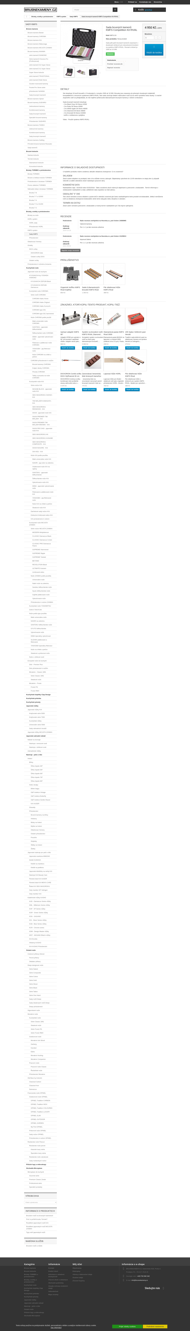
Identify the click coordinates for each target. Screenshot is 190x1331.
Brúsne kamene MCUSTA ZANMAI (40, 48)
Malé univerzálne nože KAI (41, 459)
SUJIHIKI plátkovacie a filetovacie (39, 641)
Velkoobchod (53, 1291)
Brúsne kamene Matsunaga (37, 44)
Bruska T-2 (33, 208)
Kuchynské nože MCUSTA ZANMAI (38, 524)
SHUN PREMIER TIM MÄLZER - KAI (40, 418)
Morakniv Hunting (37, 1055)
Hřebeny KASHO (35, 943)
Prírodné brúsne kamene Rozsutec (40, 144)
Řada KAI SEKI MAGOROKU (39, 886)
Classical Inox (34, 1085)
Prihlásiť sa (132, 2)
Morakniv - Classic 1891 (37, 672)
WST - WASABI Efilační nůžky (39, 935)
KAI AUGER (35, 804)
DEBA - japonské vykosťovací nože (42, 338)
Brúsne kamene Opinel (36, 99)
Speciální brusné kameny (38, 117)
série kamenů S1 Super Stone (39, 69)
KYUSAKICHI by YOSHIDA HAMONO (38, 277)
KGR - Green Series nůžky (38, 913)
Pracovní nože (34, 1063)
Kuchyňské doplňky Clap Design (38, 695)
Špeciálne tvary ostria (38, 1153)
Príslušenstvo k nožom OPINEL (40, 1138)
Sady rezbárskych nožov (37, 1161)
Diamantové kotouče (36, 163)
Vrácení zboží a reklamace (58, 1280)
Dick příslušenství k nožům (38, 668)
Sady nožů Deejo (35, 999)
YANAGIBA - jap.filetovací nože (41, 350)
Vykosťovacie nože (39, 598)
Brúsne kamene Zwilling (36, 140)
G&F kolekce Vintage (38, 792)
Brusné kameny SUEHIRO (37, 102)
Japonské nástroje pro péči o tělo (39, 852)
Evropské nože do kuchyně (37, 661)
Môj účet (77, 1264)
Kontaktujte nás (145, 2)
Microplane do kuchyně (36, 1172)
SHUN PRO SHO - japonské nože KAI (42, 430)
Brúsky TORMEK (34, 174)
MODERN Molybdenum (40, 532)
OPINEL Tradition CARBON (40, 1100)
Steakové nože (36, 679)
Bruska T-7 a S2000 (36, 196)
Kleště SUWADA (35, 860)
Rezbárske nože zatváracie (38, 1157)
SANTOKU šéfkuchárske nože (41, 625)
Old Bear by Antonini (35, 1078)
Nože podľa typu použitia (38, 613)
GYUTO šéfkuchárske (38, 628)
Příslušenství (33, 238)
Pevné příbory (34, 958)
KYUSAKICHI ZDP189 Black (41, 281)
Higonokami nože (34, 1010)
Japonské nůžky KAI (35, 710)
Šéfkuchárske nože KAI (40, 478)
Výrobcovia (32, 1195)
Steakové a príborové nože (40, 653)
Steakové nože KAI (39, 508)
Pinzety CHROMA (38, 372)
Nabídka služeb (34, 1241)
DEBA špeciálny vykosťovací (41, 636)
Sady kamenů (32, 148)
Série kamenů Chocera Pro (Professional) (38, 60)
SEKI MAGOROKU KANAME (42, 438)
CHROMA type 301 (39, 310)
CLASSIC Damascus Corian (42, 540)
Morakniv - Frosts (35, 683)
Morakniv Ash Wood (38, 1040)
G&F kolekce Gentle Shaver (40, 800)
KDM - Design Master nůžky (39, 931)
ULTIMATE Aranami (39, 568)
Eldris (33, 1052)
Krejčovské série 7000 (37, 717)
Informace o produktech (40, 1211)
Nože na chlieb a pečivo (39, 649)
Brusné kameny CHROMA (37, 36)
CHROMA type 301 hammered (43, 314)
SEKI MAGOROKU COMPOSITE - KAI (39, 443)
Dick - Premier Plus (36, 664)
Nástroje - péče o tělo (34, 755)
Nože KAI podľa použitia (39, 455)
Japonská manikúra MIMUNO (39, 856)
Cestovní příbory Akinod (36, 954)
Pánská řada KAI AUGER (38, 879)
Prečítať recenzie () (114, 64)
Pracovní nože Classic (38, 1067)
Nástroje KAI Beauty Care (38, 875)
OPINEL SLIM (36, 1116)
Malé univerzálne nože (39, 617)
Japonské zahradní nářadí (36, 736)
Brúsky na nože (33, 215)
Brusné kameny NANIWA (36, 51)
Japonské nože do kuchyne (37, 272)
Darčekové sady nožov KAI (40, 511)
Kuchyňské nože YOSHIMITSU (40, 606)
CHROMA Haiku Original (41, 302)
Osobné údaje (78, 1277)
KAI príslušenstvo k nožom (40, 519)
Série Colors (33, 976)
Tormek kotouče (33, 159)
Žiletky (33, 849)
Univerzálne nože (38, 580)
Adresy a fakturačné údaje (82, 1274)
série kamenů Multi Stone (38, 80)
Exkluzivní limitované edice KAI (42, 515)
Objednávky (77, 1268)
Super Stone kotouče (36, 72)
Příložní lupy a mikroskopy (36, 1164)
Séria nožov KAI (36, 385)
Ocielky (30, 245)
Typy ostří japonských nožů (35, 1232)
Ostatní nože (31, 950)
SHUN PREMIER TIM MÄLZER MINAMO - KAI (41, 424)
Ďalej (100, 72)
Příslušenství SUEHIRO (37, 121)
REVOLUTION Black (39, 565)
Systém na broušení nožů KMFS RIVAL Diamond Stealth (92, 334)
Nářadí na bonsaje (34, 740)
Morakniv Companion (38, 1059)
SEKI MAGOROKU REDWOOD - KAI (39, 408)
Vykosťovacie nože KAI (40, 482)
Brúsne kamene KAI (35, 40)
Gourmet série (34, 1176)
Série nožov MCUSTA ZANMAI (41, 529)
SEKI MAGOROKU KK (40, 434)
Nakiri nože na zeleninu (40, 583)
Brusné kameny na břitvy (39, 815)
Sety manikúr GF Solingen (38, 890)
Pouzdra (34, 837)
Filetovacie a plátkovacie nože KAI (42, 493)
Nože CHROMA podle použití (41, 317)
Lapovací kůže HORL (112, 374)
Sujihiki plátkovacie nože (41, 595)
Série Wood (33, 984)
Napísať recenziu (113, 68)
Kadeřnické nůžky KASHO (37, 897)
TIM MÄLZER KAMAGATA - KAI (42, 402)
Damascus (33, 1089)
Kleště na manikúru (37, 864)
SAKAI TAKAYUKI (35, 610)
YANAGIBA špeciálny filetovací (41, 646)
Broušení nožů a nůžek (34, 1246)
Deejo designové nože (35, 965)
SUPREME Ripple (38, 553)
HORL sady (33, 223)
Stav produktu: (111, 39)
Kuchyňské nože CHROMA (38, 291)
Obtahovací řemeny (34, 242)
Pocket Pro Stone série (37, 87)
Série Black (33, 988)
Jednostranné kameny (37, 106)
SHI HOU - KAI (37, 452)
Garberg (34, 1044)
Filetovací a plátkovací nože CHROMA (42, 344)
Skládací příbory (35, 961)
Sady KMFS (33, 234)
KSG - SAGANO (35, 916)
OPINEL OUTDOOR (38, 1119)
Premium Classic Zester (37, 1179)
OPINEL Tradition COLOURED (41, 1108)
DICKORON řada (37, 253)
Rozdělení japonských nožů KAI (37, 1223)
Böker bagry (35, 788)
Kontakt (51, 1268)
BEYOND (35, 561)
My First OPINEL (37, 1127)
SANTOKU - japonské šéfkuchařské (40, 328)
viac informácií (56, 1328)
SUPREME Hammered (40, 549)
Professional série (35, 1183)
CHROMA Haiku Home (40, 298)
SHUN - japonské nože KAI (41, 413)
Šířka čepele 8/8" (37, 781)
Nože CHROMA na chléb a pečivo (41, 356)
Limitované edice (38, 572)
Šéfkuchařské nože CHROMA (42, 333)
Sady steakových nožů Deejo (39, 1003)
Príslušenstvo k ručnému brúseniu (39, 264)
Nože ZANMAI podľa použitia (41, 576)
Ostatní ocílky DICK (37, 257)
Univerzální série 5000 (37, 725)
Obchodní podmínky (56, 1283)
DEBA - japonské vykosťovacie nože (43, 487)
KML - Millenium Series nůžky (39, 905)
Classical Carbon (35, 1082)
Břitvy (31, 762)
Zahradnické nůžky (34, 751)
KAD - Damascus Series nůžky (40, 901)
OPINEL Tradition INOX (39, 1104)
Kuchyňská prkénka (33, 698)
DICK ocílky (33, 249)
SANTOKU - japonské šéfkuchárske (40, 474)
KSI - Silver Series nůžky (38, 920)
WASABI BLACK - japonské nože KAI (42, 390)
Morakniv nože (33, 1014)
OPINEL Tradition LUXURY (40, 1112)
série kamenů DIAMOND (38, 55)
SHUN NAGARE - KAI (40, 448)
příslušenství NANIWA (37, 91)
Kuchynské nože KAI (36, 381)
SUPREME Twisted (39, 557)
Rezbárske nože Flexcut (36, 1142)
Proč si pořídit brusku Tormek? (36, 1219)
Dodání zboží (53, 1271)
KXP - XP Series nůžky (37, 909)
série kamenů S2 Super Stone (39, 65)
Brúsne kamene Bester (36, 33)
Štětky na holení (36, 845)
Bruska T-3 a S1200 (36, 204)
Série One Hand (34, 995)
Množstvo (148, 34)
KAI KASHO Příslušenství (38, 946)
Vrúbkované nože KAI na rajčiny (41, 468)
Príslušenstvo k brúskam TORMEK (40, 181)
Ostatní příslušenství (38, 834)
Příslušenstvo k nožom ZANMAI (42, 602)
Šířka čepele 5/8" (37, 770)
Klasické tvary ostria (38, 1149)
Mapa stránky (53, 1294)
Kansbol (33, 1048)
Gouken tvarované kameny (38, 84)
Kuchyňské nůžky (35, 721)
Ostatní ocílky (34, 260)
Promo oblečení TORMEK (37, 185)
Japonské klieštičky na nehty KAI (40, 871)
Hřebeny (34, 819)
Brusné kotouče (32, 151)
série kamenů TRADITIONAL (39, 76)
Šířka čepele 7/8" (37, 777)
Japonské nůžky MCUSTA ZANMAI (40, 732)
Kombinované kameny (37, 110)
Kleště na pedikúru (37, 867)
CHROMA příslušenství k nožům (42, 360)
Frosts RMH (35, 691)
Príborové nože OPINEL (37, 1131)
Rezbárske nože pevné (37, 1146)
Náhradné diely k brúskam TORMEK (40, 189)
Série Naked (33, 969)
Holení (30, 758)
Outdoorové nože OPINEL (38, 1097)
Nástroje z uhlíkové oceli (37, 747)
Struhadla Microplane (34, 1168)
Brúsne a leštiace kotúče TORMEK (40, 178)
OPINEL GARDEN (37, 1123)
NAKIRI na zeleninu (37, 621)
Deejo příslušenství (36, 1006)
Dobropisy (76, 1271)
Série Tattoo (33, 991)
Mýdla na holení (36, 826)
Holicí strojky (33, 785)
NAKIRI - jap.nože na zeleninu (42, 463)
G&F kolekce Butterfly (38, 796)
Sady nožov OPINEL (36, 1134)
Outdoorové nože (35, 1037)
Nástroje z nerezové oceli (38, 743)
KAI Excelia (33, 939)
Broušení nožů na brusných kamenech (39, 1216)
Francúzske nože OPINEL (37, 1093)
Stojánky (34, 841)
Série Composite (35, 973)
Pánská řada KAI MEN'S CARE (40, 882)
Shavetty (32, 807)
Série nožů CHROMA (38, 295)
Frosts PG (34, 687)
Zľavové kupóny (79, 1281)
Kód (107, 35)
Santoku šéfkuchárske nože (42, 587)
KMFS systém (32, 230)
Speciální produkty (35, 1187)
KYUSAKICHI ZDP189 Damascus (39, 286)
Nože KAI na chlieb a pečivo (42, 504)
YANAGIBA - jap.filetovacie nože (41, 499)
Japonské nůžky (32, 706)
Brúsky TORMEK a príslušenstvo (38, 170)
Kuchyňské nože (32, 268)
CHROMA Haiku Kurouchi (41, 306)
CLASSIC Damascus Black (41, 536)
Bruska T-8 (33, 193)
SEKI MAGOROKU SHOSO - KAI (42, 396)
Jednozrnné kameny (36, 129)
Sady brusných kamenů (37, 95)
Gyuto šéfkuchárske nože (41, 591)
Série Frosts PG (36, 1029)
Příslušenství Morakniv (37, 1074)
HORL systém (32, 219)
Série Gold (33, 980)
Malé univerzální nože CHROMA (40, 322)
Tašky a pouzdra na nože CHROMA (41, 377)
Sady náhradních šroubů (37, 728)
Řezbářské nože (36, 1070)
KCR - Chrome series (36, 928)
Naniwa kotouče (33, 155)
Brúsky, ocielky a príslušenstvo (38, 211)
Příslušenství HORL (36, 226)
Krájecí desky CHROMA (40, 368)
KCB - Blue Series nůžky (37, 924)
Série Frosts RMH (37, 1033)
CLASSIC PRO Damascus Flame (41, 545)
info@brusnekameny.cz (139, 1280)
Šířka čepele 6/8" (37, 773)
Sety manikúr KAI (35, 894)
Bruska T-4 (33, 200)
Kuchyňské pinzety (33, 702)
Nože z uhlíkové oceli (36, 657)
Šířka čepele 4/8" (37, 766)
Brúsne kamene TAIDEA (36, 125)
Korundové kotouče (36, 166)
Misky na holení (36, 822)
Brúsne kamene (32, 29)
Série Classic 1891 (37, 676)
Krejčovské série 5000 (37, 713)
